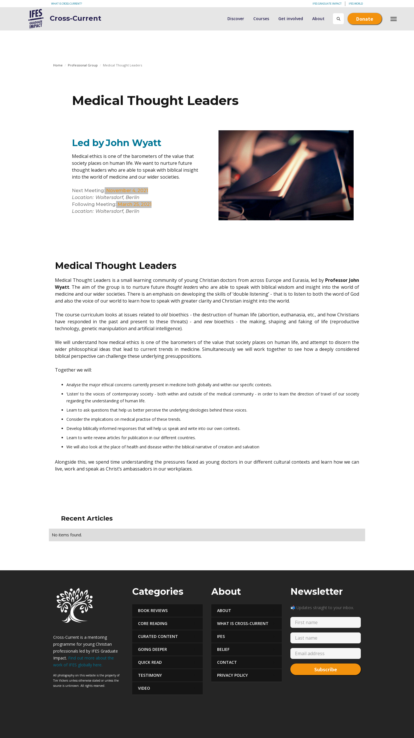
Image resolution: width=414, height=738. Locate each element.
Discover (235, 18)
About (318, 18)
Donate (364, 18)
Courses (261, 18)
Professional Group (83, 65)
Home (58, 65)
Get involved (290, 18)
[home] (53, 19)
